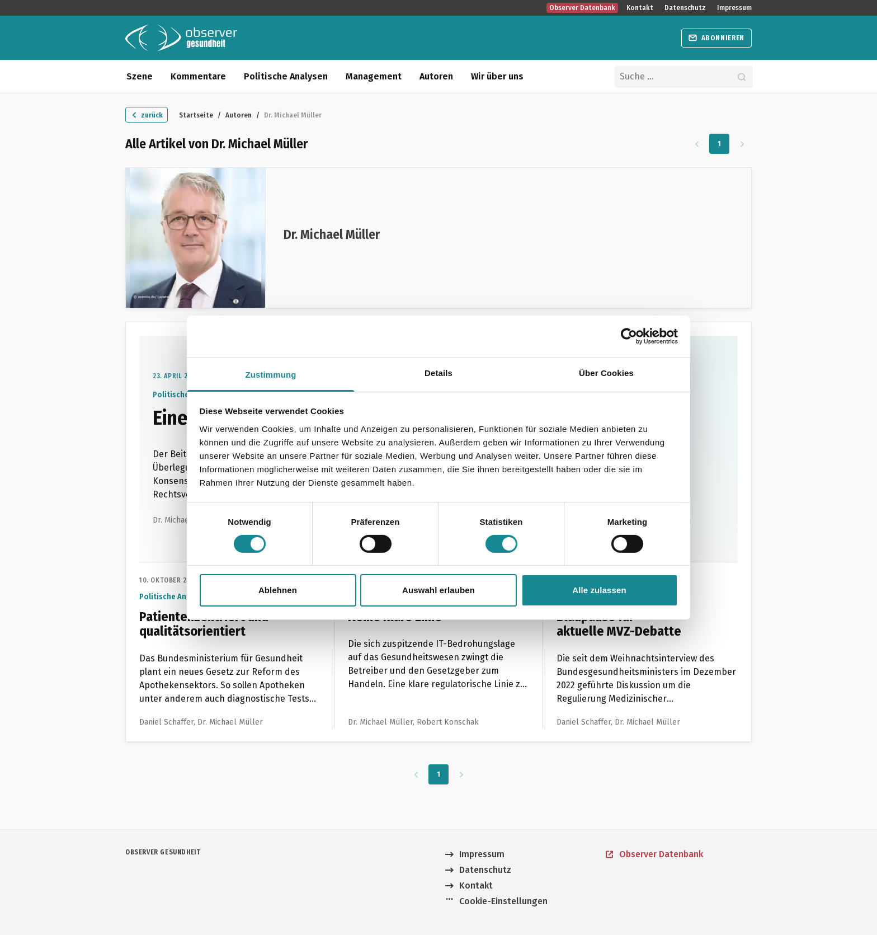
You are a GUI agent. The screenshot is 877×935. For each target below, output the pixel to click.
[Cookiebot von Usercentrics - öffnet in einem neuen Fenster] (629, 336)
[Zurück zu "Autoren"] (146, 115)
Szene (139, 76)
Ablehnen (277, 590)
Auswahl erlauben (438, 590)
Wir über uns (497, 76)
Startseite (196, 115)
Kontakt (639, 8)
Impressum (734, 8)
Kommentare (198, 76)
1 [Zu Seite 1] (720, 143)
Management (374, 76)
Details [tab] (438, 372)
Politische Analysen (286, 76)
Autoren (436, 76)
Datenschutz (685, 8)
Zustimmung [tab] (271, 374)
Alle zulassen (599, 590)
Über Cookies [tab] (606, 372)
